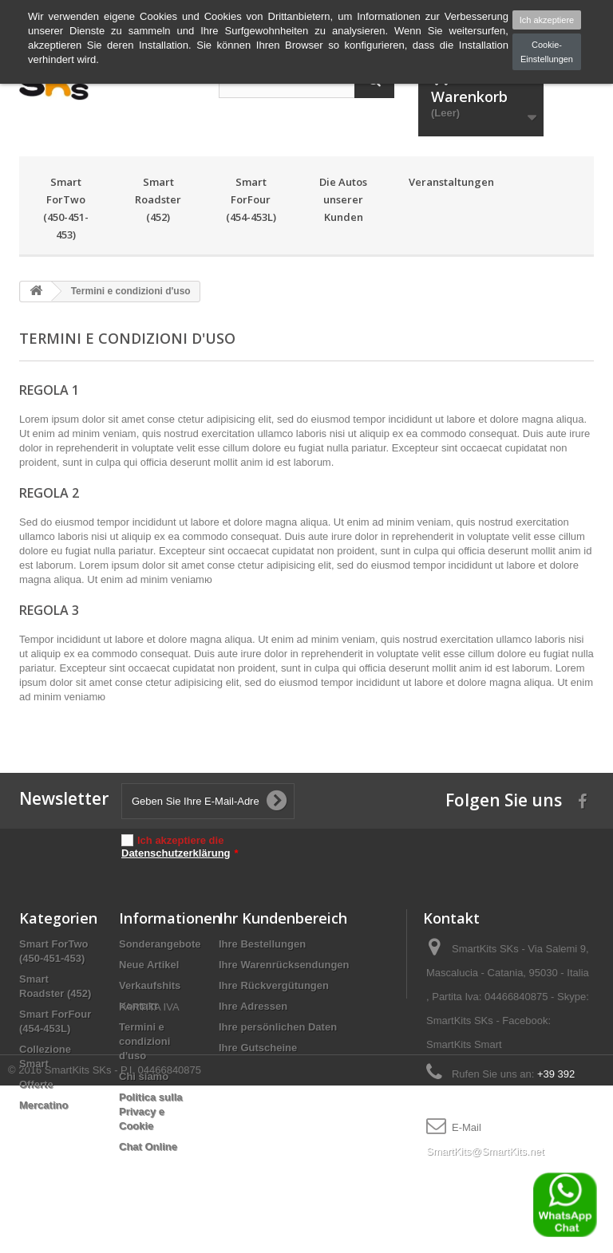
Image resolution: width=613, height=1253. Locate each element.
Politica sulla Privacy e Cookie (150, 1111)
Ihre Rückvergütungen (274, 985)
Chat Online (148, 1147)
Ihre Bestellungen (262, 944)
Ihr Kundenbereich (283, 918)
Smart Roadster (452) (158, 199)
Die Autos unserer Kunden (343, 199)
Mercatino (43, 1105)
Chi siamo (143, 1076)
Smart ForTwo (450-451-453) (66, 208)
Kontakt (138, 1006)
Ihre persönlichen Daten (278, 1027)
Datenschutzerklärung (176, 853)
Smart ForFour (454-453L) (251, 199)
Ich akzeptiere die (180, 846)
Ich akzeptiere (547, 20)
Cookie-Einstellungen (546, 52)
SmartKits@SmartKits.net (485, 1151)
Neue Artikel (149, 965)
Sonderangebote (160, 944)
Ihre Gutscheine (258, 1048)
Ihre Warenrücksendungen (284, 965)
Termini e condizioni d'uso (144, 1041)
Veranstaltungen (444, 182)
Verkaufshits (149, 985)
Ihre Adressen (253, 1006)
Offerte (36, 1084)
